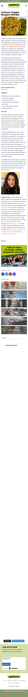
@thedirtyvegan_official (14, 223)
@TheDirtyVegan (6, 221)
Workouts (9, 680)
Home (4, 680)
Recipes (3, 241)
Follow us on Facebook (14, 682)
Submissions (22, 680)
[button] (2, 5)
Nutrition (15, 680)
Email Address (6, 659)
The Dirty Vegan (5, 207)
